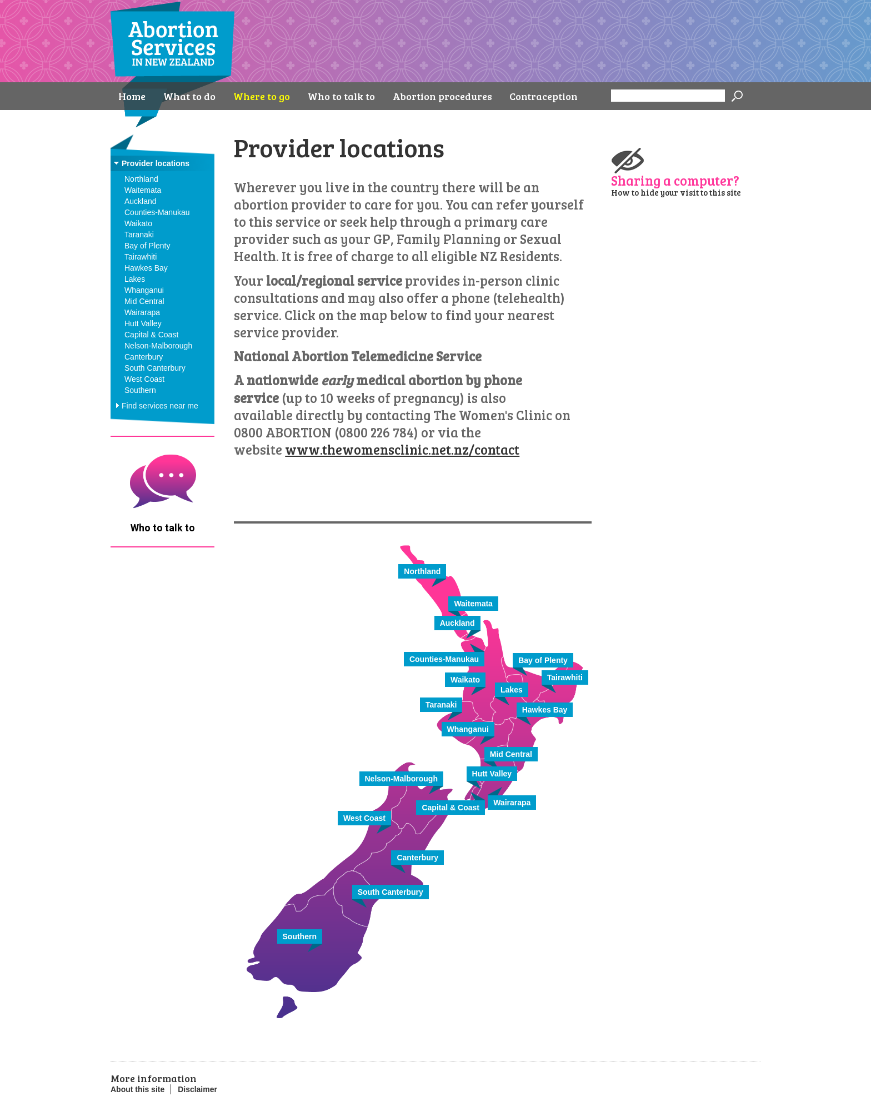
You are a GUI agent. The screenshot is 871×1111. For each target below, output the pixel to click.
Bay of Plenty (147, 245)
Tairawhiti (140, 256)
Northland (141, 179)
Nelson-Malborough (158, 345)
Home (132, 96)
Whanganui (144, 290)
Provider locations (155, 163)
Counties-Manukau (157, 212)
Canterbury (143, 356)
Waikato (138, 223)
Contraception (543, 96)
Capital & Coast (151, 334)
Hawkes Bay (146, 267)
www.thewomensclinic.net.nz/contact (402, 449)
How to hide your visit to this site (676, 192)
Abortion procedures (442, 96)
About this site (137, 1089)
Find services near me (160, 405)
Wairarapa (142, 312)
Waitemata (142, 190)
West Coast (144, 379)
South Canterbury (155, 367)
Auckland (140, 201)
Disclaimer (197, 1089)
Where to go (261, 96)
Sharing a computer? (675, 179)
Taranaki (139, 234)
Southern (140, 390)
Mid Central (144, 301)
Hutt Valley (143, 323)
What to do (189, 96)
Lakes (134, 279)
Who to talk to (341, 96)
